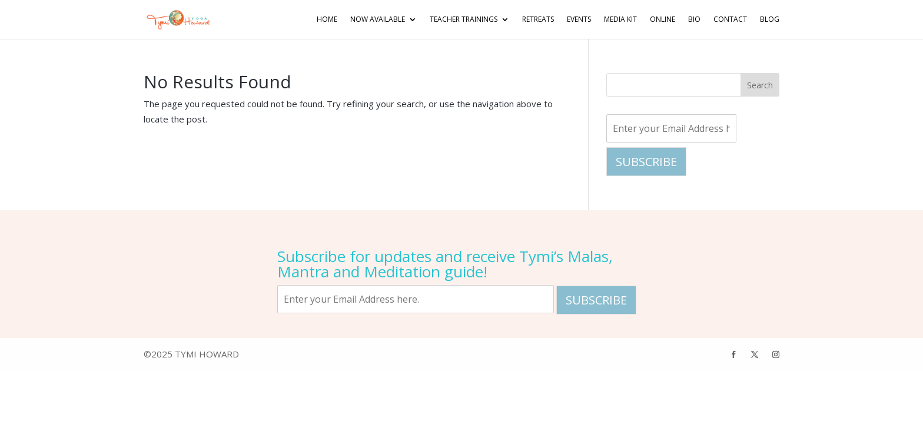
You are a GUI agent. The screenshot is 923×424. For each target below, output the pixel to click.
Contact (729, 19)
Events (576, 19)
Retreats (534, 19)
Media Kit (618, 19)
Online (660, 19)
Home (321, 19)
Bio (693, 19)
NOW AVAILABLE (373, 19)
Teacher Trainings (459, 19)
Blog (769, 19)
